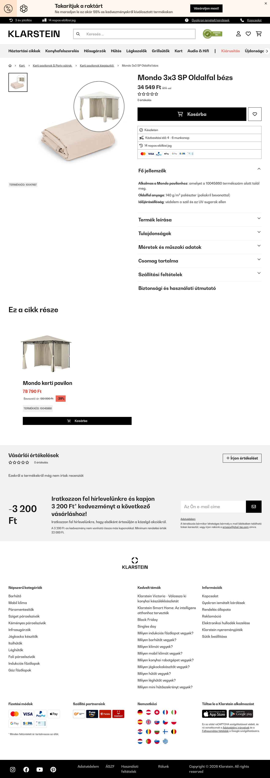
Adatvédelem (188, 519)
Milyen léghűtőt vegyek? (157, 680)
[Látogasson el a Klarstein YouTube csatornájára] (39, 769)
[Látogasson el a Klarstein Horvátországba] (140, 731)
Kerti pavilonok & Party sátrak (52, 65)
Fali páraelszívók (21, 657)
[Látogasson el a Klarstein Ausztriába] (148, 712)
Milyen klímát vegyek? (155, 646)
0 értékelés (144, 100)
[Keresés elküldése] (78, 33)
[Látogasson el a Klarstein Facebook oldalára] (26, 769)
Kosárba (192, 114)
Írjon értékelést (242, 458)
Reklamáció (211, 616)
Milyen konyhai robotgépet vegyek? (166, 660)
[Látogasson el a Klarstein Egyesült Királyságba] (148, 721)
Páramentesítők (21, 609)
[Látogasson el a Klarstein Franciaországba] (165, 712)
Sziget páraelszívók (24, 616)
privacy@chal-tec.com (236, 527)
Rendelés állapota (216, 609)
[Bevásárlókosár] (259, 34)
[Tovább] (267, 51)
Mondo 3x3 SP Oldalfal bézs (140, 65)
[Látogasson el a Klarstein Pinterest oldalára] (53, 769)
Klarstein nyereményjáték (222, 630)
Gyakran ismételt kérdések (211, 20)
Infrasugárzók (19, 630)
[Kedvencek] (248, 34)
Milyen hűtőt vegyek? (154, 673)
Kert (22, 65)
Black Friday (148, 619)
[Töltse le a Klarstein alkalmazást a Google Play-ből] (241, 714)
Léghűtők (15, 650)
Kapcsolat (254, 20)
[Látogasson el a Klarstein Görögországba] (165, 741)
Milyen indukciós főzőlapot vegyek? (165, 633)
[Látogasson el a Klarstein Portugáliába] (148, 741)
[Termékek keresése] (134, 34)
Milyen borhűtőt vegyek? (157, 640)
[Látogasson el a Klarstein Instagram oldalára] (12, 769)
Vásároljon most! (206, 8)
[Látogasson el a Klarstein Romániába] (148, 731)
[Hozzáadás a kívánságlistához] (255, 114)
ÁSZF (110, 766)
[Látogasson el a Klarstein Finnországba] (165, 731)
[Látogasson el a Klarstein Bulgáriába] (156, 731)
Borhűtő (14, 596)
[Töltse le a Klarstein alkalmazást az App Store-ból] (214, 714)
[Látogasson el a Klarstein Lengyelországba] (173, 721)
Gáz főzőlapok (19, 670)
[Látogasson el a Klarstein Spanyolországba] (140, 721)
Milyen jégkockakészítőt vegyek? (164, 667)
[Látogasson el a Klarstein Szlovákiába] (156, 721)
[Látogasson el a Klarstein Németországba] (140, 712)
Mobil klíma (17, 603)
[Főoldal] (13, 65)
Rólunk (163, 766)
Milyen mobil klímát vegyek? (160, 653)
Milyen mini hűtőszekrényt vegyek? (165, 687)
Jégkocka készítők (23, 636)
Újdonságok (256, 51)
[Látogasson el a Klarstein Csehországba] (165, 721)
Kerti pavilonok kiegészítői (97, 65)
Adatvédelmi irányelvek (236, 727)
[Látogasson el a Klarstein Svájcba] (156, 712)
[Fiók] (238, 34)
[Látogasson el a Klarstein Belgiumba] (173, 731)
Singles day (147, 626)
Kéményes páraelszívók (27, 623)
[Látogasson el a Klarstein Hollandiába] (140, 741)
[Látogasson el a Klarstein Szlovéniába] (156, 741)
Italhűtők (15, 643)
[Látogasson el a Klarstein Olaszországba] (173, 712)
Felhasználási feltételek (215, 731)
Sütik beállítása (214, 636)
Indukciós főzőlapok (24, 663)
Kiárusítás (230, 51)
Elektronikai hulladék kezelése (226, 623)
